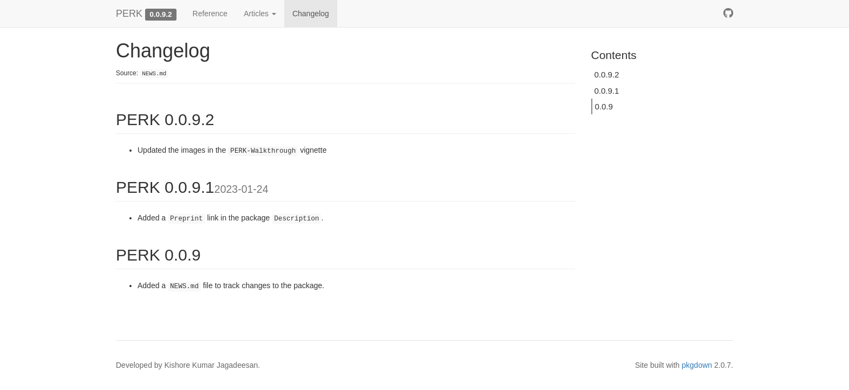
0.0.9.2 (607, 74)
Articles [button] (260, 13)
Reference (210, 13)
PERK (129, 13)
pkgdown (697, 365)
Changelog (310, 13)
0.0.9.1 (607, 90)
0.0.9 (604, 106)
